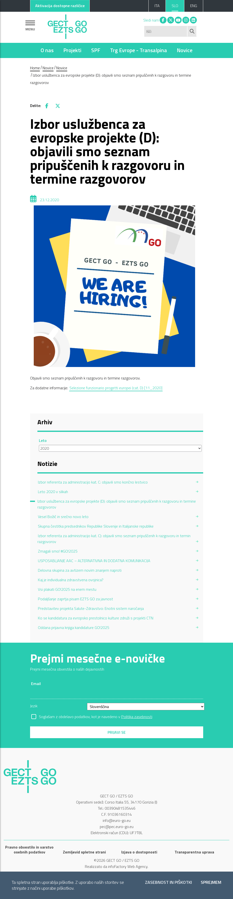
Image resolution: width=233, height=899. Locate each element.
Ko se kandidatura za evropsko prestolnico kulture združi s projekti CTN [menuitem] (95, 618)
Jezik (33, 706)
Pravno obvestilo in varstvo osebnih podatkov (29, 849)
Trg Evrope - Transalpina (138, 50)
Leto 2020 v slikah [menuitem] (53, 492)
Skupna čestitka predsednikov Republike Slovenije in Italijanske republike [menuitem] (96, 526)
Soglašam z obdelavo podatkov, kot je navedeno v (95, 717)
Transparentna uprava (194, 852)
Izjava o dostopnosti (139, 852)
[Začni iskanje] (192, 31)
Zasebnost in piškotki (168, 882)
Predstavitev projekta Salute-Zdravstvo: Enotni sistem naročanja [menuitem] (91, 608)
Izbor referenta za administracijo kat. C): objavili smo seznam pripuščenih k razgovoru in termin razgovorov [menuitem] (113, 538)
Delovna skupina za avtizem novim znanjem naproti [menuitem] (80, 570)
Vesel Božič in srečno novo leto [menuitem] (63, 517)
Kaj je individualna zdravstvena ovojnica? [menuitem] (70, 580)
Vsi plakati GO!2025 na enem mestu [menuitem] (67, 589)
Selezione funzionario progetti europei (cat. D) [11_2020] (115, 388)
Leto (43, 440)
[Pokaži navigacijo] (30, 25)
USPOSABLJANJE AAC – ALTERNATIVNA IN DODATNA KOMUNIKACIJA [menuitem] (94, 561)
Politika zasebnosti (136, 717)
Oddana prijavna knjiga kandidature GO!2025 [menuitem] (73, 627)
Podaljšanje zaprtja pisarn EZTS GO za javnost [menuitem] (75, 599)
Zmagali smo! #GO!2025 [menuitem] (58, 551)
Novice (184, 50)
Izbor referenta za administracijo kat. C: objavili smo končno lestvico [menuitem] (93, 482)
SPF (95, 50)
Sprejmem (211, 882)
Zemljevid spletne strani (84, 852)
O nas (47, 50)
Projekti (72, 50)
